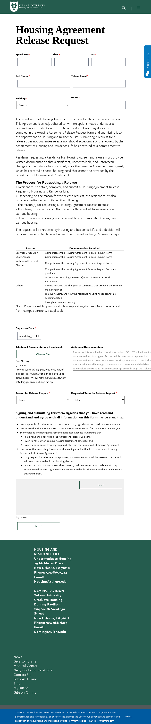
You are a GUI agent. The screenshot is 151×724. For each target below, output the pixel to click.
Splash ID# (22, 54)
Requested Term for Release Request (93, 393)
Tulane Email (79, 76)
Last (92, 54)
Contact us (148, 60)
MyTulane (21, 687)
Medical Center (26, 665)
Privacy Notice (77, 720)
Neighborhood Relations (33, 670)
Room (74, 97)
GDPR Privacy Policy (101, 720)
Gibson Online (25, 692)
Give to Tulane (25, 661)
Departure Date (25, 328)
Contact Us (22, 674)
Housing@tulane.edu (50, 581)
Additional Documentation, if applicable (39, 347)
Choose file (42, 354)
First (55, 54)
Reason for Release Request (32, 393)
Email (18, 683)
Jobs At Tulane (25, 678)
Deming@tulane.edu (50, 631)
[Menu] (139, 8)
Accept (128, 716)
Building (20, 98)
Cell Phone (22, 76)
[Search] (124, 8)
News (18, 656)
